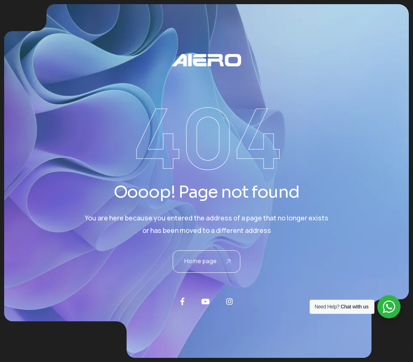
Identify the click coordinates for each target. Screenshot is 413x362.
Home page (207, 261)
